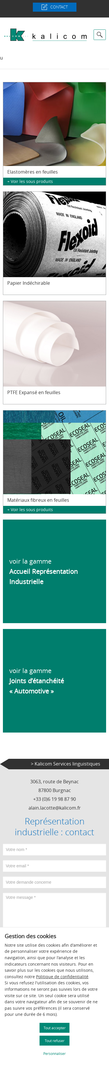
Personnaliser (54, 1053)
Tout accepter (55, 1027)
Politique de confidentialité (62, 976)
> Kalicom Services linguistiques (65, 764)
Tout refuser (55, 1040)
